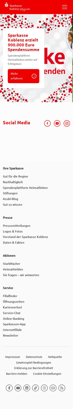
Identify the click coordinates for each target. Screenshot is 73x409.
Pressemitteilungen (16, 225)
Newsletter (10, 335)
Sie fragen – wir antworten (21, 275)
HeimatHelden (13, 269)
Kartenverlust (12, 307)
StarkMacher (11, 263)
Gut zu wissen (12, 204)
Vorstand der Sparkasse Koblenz (25, 237)
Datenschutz (34, 357)
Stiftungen (10, 193)
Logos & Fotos (13, 231)
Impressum (12, 357)
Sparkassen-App (14, 324)
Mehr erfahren (17, 76)
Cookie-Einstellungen (47, 373)
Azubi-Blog (10, 199)
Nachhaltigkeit (13, 182)
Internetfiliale (12, 330)
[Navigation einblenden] (64, 7)
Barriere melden (16, 373)
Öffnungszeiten (13, 301)
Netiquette (55, 357)
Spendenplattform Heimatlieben (25, 187)
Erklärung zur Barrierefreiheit (33, 368)
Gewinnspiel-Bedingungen (33, 362)
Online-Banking (13, 318)
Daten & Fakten (13, 242)
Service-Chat (11, 313)
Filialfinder (10, 296)
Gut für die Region (15, 176)
